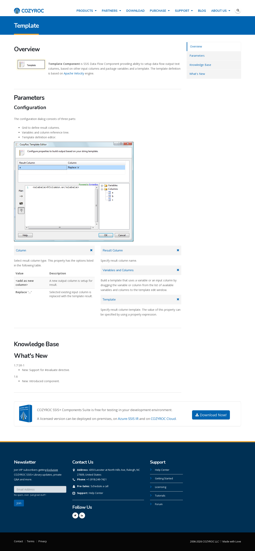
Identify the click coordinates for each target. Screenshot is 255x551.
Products (86, 11)
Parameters (197, 55)
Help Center (96, 493)
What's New (197, 74)
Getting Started (164, 478)
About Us (220, 11)
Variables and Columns (118, 270)
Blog (202, 11)
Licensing (160, 487)
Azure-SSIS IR (128, 418)
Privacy (42, 541)
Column (21, 250)
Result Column (113, 250)
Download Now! (211, 415)
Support (184, 11)
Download (135, 11)
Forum (159, 504)
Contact (18, 541)
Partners (111, 11)
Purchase (160, 11)
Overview (196, 46)
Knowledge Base (200, 65)
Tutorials (160, 495)
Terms (30, 541)
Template (109, 299)
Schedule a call (99, 486)
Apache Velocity (74, 73)
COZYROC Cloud (163, 418)
